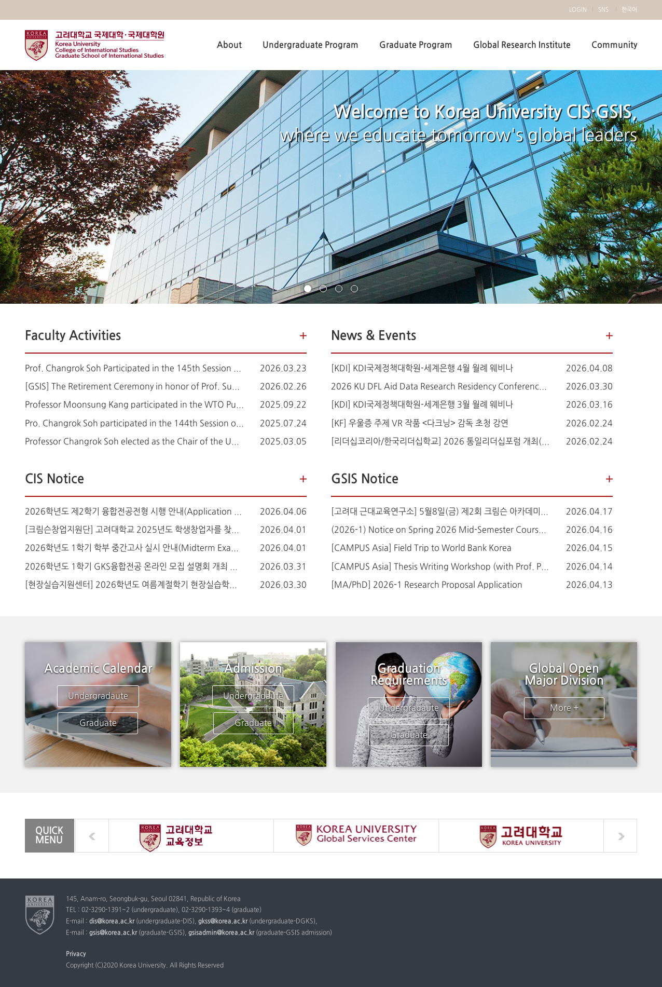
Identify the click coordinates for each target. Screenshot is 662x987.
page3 (338, 288)
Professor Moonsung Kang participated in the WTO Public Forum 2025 (134, 405)
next (620, 836)
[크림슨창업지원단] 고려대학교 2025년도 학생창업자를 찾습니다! (134, 530)
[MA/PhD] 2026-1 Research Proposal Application (426, 585)
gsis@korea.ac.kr (113, 933)
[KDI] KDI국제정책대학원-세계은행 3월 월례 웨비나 (422, 405)
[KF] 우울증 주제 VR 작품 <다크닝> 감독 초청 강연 (419, 423)
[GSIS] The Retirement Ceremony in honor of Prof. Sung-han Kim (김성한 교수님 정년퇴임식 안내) (134, 386)
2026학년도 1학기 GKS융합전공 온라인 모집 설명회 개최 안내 (134, 567)
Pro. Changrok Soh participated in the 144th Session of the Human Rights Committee (134, 423)
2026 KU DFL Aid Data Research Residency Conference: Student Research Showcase (440, 386)
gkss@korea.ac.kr (222, 921)
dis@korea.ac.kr (111, 921)
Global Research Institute (522, 45)
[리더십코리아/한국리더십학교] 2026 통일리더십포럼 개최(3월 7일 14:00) (440, 442)
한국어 (629, 10)
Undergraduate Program (310, 45)
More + (564, 708)
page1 (307, 288)
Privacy (76, 954)
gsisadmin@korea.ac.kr (221, 933)
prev (92, 836)
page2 (323, 288)
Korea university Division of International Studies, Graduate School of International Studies (94, 45)
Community (614, 45)
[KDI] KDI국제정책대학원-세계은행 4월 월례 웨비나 (422, 368)
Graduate (98, 723)
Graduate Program (415, 45)
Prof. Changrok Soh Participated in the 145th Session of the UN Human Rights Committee (134, 368)
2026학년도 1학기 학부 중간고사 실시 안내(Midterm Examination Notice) (134, 548)
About (229, 45)
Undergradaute (98, 696)
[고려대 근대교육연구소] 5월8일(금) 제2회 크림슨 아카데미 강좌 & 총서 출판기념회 (440, 512)
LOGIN (578, 10)
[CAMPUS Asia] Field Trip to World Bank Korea (421, 548)
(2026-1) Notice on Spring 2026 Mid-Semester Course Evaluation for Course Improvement (440, 530)
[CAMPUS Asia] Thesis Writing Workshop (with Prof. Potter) (440, 567)
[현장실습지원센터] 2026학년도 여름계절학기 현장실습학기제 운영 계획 (134, 585)
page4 (354, 288)
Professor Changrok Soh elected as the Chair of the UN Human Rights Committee (134, 442)
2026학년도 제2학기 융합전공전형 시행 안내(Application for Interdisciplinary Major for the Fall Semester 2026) (134, 512)
